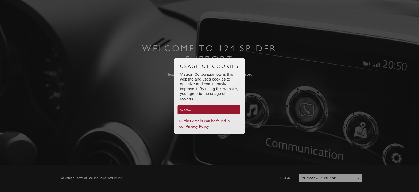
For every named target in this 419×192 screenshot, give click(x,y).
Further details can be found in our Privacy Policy (204, 124)
